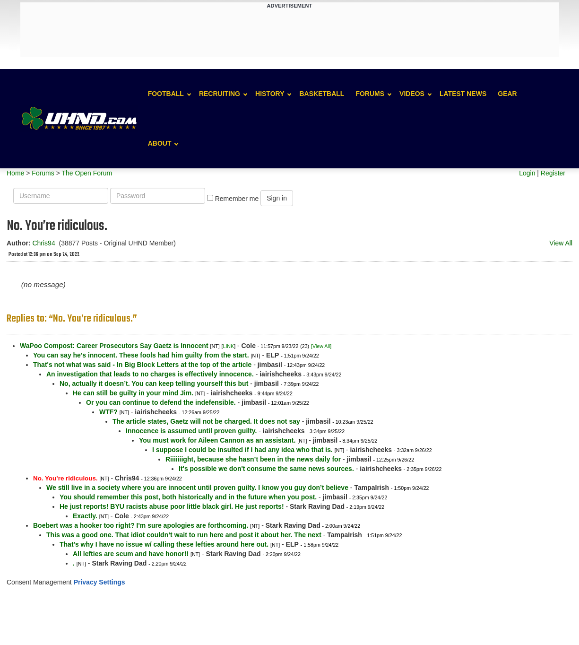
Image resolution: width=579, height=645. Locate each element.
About (160, 143)
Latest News (463, 93)
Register (553, 173)
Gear (507, 93)
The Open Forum (86, 173)
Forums (369, 93)
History (269, 93)
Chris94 (43, 243)
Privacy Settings (99, 582)
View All (560, 243)
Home (15, 173)
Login (527, 173)
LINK (228, 346)
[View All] (321, 346)
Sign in (277, 198)
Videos (411, 93)
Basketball (321, 93)
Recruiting (219, 93)
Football (166, 93)
